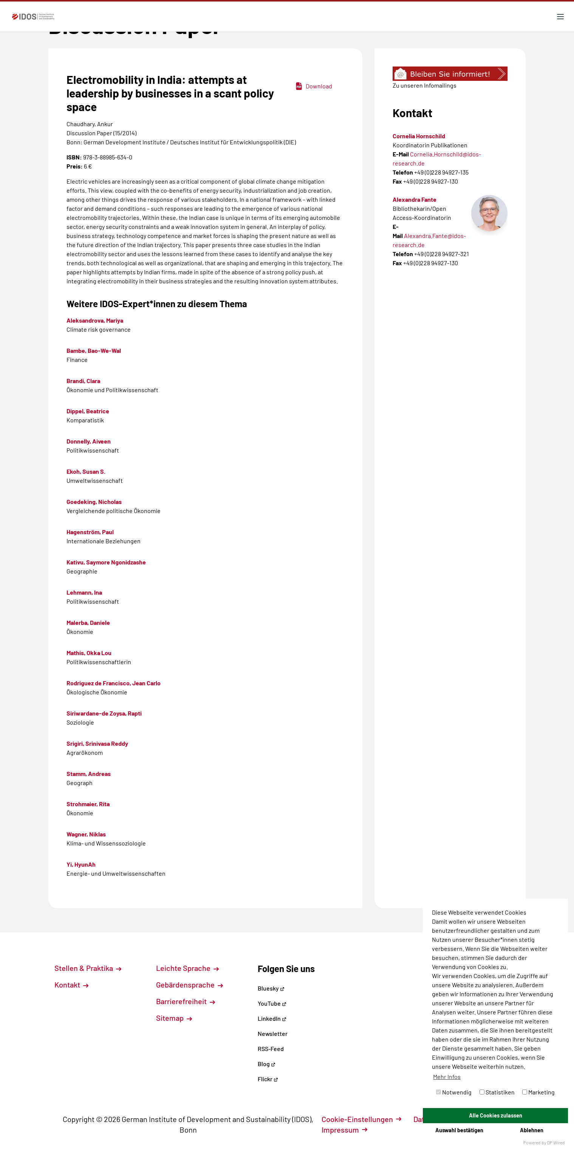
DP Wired (556, 1142)
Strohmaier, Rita (88, 803)
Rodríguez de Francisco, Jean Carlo (114, 682)
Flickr (268, 1078)
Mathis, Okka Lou (89, 652)
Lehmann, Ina (84, 592)
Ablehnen (531, 1130)
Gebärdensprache (189, 984)
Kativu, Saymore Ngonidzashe (106, 562)
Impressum (344, 1129)
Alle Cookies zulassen (495, 1115)
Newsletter (273, 1033)
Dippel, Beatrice (88, 410)
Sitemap (174, 1017)
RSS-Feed (271, 1048)
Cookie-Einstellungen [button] (361, 1119)
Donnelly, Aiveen (89, 441)
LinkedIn (272, 1018)
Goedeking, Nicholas (94, 501)
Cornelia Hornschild (419, 135)
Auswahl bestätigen (459, 1130)
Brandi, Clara (83, 380)
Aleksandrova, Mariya (95, 320)
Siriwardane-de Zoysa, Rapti (104, 713)
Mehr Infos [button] (447, 1076)
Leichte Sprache (187, 967)
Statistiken (497, 1092)
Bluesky (271, 988)
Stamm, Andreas (89, 773)
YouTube (272, 1003)
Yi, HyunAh (81, 864)
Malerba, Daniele (88, 622)
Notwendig (454, 1092)
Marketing (538, 1092)
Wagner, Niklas (86, 834)
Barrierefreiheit (185, 1001)
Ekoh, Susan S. (86, 471)
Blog (266, 1063)
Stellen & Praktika (87, 967)
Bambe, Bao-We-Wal (94, 350)
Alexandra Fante (414, 199)
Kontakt (71, 984)
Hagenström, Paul (90, 531)
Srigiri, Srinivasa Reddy (97, 743)
